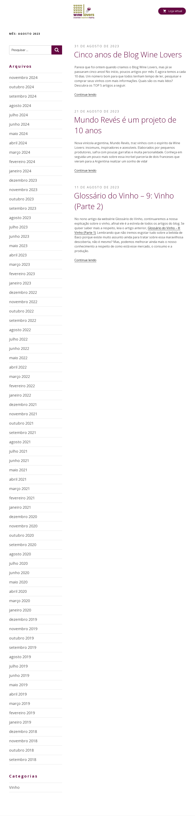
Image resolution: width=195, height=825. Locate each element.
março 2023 (19, 264)
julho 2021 (18, 451)
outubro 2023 (21, 199)
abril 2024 (18, 142)
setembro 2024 (22, 96)
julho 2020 (18, 563)
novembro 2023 (23, 189)
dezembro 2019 (23, 619)
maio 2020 (18, 582)
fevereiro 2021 (22, 497)
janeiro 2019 (20, 722)
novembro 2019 (23, 628)
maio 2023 (18, 245)
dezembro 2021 (23, 404)
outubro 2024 (21, 86)
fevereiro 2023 (22, 273)
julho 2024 (18, 114)
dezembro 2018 (23, 731)
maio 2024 (18, 133)
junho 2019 (19, 675)
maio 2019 (18, 684)
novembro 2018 (23, 740)
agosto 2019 (20, 656)
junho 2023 (19, 236)
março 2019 (19, 703)
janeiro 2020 (20, 610)
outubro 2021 (21, 423)
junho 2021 (19, 460)
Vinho (14, 787)
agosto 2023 (20, 217)
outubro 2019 (21, 638)
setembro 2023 (22, 208)
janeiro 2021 (20, 507)
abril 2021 (18, 479)
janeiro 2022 (20, 395)
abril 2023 (18, 255)
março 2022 (19, 376)
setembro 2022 (22, 320)
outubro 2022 (21, 311)
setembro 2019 (22, 647)
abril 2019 (18, 694)
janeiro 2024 (20, 171)
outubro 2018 (21, 750)
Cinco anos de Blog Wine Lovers (128, 54)
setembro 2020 (22, 544)
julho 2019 (18, 666)
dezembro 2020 (23, 516)
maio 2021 (18, 469)
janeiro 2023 (20, 283)
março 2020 (19, 600)
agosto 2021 (20, 441)
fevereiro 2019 (22, 712)
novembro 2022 (23, 301)
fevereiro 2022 (22, 385)
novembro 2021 (23, 413)
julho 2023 (18, 227)
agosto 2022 (20, 329)
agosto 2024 (20, 105)
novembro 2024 (23, 77)
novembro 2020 (23, 526)
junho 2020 (19, 572)
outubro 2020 (21, 535)
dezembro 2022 (23, 292)
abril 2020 (18, 591)
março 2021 (19, 488)
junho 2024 (19, 124)
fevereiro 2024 (22, 161)
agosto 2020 (20, 554)
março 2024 (19, 152)
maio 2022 (18, 357)
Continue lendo (85, 94)
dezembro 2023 (23, 180)
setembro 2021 (22, 432)
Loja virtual (175, 11)
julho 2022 (18, 339)
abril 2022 (18, 367)
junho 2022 (19, 348)
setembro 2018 (22, 759)
